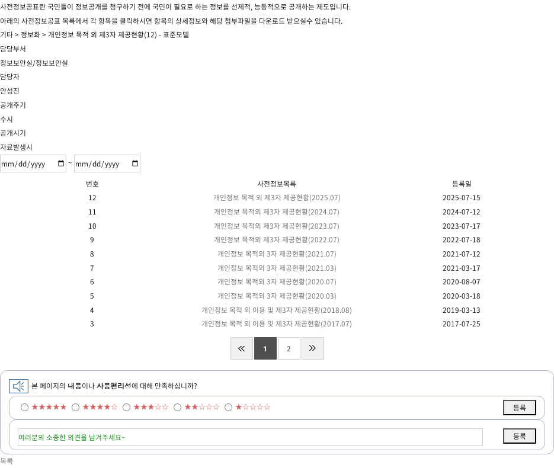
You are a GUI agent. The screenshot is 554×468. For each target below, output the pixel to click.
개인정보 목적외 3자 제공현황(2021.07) (277, 253)
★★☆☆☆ (202, 406)
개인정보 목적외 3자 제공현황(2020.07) (277, 281)
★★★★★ (49, 406)
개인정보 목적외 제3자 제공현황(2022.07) (277, 239)
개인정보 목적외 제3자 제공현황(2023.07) (277, 225)
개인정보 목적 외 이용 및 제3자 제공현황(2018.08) (276, 309)
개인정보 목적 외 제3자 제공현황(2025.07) (277, 197)
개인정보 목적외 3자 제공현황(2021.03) (277, 267)
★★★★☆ (100, 406)
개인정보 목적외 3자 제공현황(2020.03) (277, 295)
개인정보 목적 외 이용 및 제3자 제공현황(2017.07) (276, 323)
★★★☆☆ (151, 406)
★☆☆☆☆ (253, 406)
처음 (241, 348)
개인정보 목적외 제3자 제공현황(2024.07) (277, 211)
